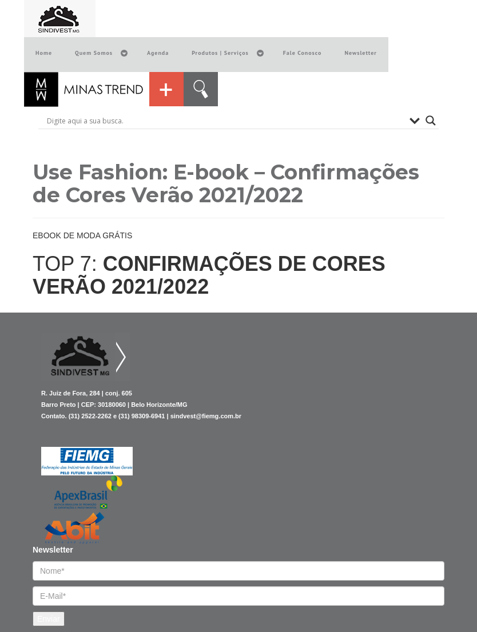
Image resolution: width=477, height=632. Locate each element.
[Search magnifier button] (431, 121)
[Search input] (225, 121)
